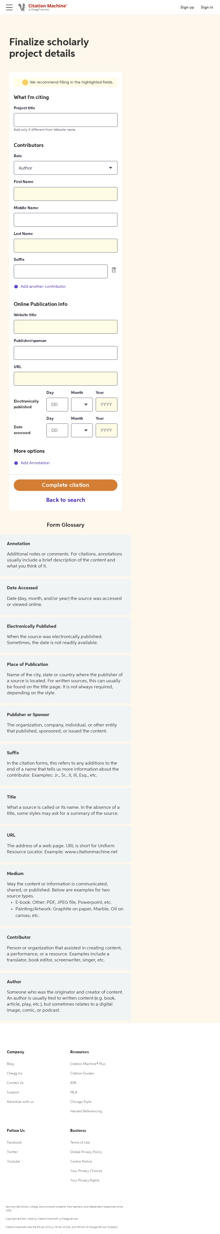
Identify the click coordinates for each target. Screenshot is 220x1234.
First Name (24, 182)
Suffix (19, 260)
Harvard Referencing (86, 1111)
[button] (65, 168)
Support (13, 1092)
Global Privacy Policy (86, 1152)
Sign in (207, 7)
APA (73, 1083)
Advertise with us (20, 1102)
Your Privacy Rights (84, 1180)
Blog (10, 1064)
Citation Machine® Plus (87, 1064)
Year (100, 393)
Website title (25, 315)
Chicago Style (80, 1102)
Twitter (12, 1152)
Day (50, 393)
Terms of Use (80, 1142)
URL (17, 367)
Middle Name (26, 208)
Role (18, 156)
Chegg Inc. (15, 1073)
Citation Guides (82, 1073)
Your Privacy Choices (86, 1171)
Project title (24, 108)
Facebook (14, 1142)
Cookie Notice (81, 1161)
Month (77, 393)
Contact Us (15, 1083)
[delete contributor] (114, 270)
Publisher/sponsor (30, 341)
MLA (73, 1092)
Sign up (187, 7)
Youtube (13, 1161)
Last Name (23, 234)
